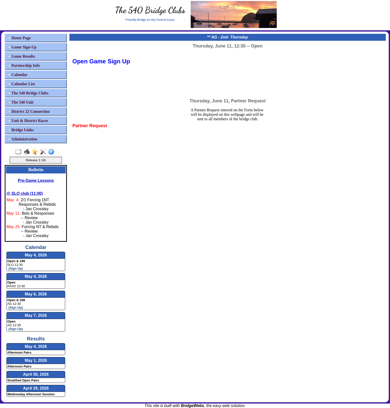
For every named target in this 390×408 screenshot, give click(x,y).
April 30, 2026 (36, 374)
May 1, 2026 (36, 360)
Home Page (19, 38)
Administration (22, 139)
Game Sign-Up (22, 47)
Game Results (21, 56)
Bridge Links (21, 130)
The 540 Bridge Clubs (28, 93)
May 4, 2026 (36, 346)
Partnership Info (24, 65)
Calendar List (21, 84)
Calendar (17, 75)
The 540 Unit (21, 102)
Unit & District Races (28, 121)
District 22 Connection (29, 111)
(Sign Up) (15, 268)
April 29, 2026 (36, 388)
